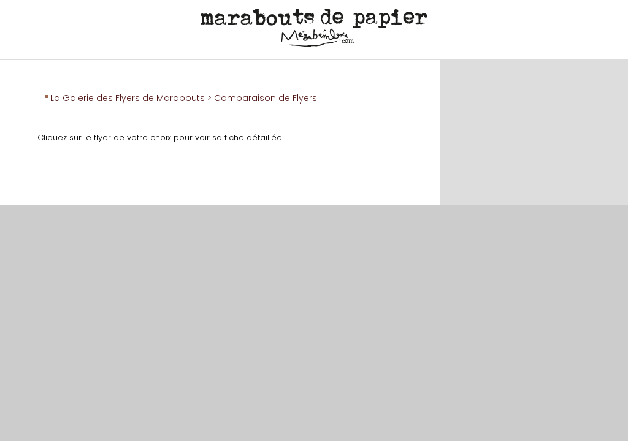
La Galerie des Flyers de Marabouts (127, 98)
